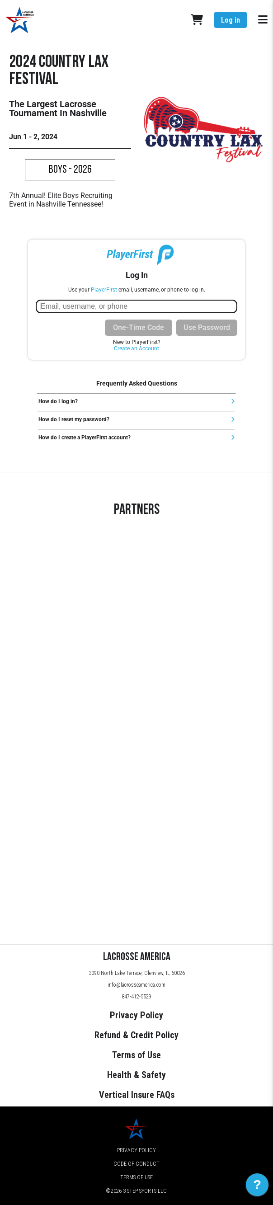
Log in (230, 20)
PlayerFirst (104, 290)
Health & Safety (136, 1074)
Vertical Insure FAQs (136, 1094)
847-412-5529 (136, 996)
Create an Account (136, 348)
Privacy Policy (136, 1015)
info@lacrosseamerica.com (136, 985)
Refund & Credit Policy (136, 1035)
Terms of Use (136, 1054)
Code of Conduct (136, 1164)
